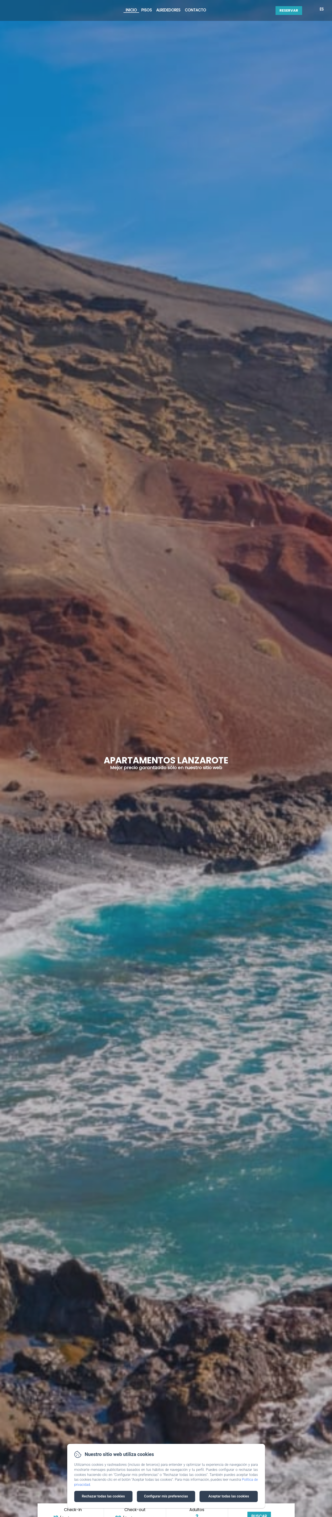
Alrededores (168, 10)
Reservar (288, 10)
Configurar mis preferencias (166, 1496)
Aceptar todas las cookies (228, 1496)
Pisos (146, 10)
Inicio (131, 10)
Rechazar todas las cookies (103, 1496)
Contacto (195, 10)
